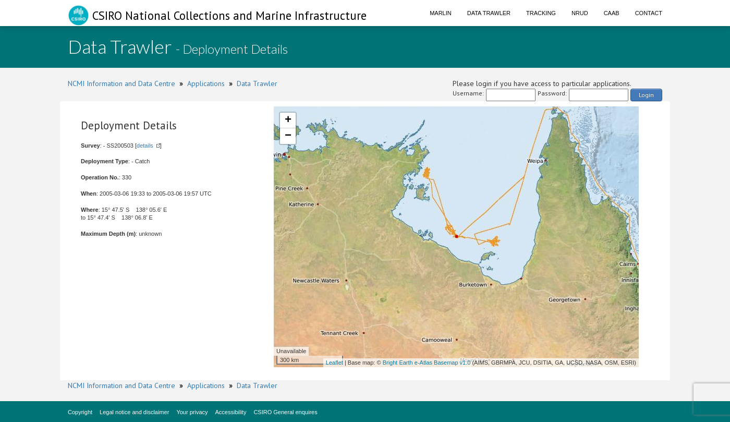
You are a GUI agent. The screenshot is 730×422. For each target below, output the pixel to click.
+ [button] (288, 120)
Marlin (441, 13)
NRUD (579, 13)
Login (646, 95)
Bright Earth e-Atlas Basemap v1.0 (427, 362)
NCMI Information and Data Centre (121, 83)
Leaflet (334, 362)
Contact (648, 13)
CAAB (611, 13)
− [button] (288, 136)
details (145, 145)
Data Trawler (488, 13)
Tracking (541, 13)
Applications (206, 83)
